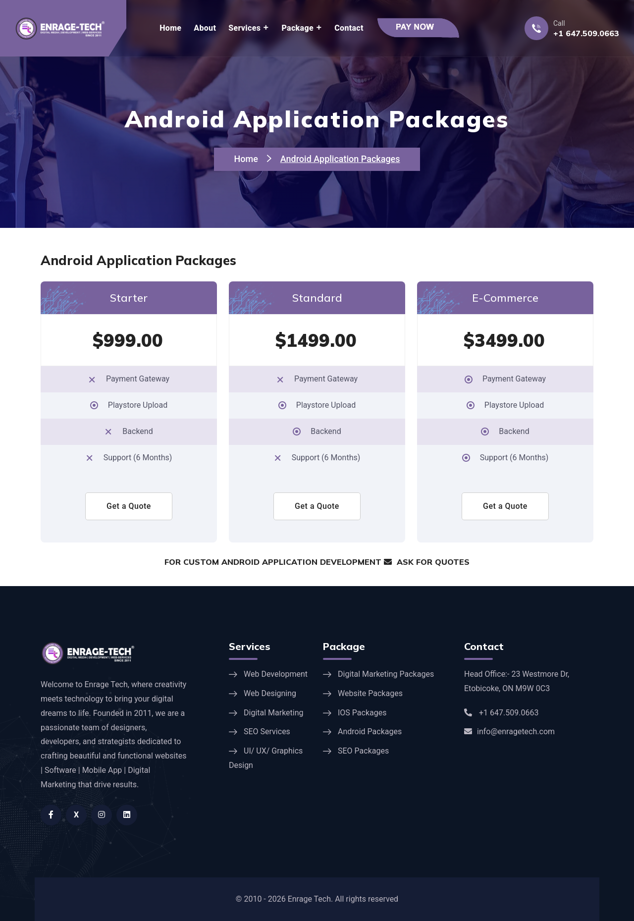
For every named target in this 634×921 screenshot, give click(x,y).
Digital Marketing (274, 712)
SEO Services (267, 731)
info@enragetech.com (509, 731)
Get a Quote (128, 506)
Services (244, 28)
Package (298, 28)
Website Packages (370, 693)
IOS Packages (362, 712)
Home (170, 28)
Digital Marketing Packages (386, 674)
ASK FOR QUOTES (427, 562)
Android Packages (370, 731)
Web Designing (270, 693)
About (205, 28)
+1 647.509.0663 (586, 33)
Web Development (276, 674)
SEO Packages (363, 751)
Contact (349, 28)
